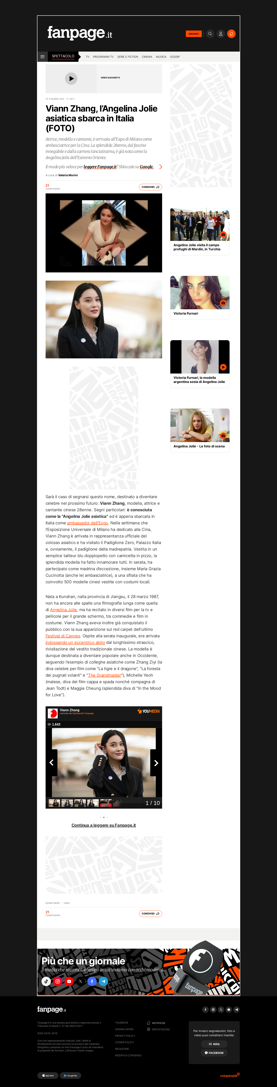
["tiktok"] (46, 981)
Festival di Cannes (63, 635)
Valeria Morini (68, 175)
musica (161, 56)
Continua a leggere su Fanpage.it (104, 825)
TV (87, 56)
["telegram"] (103, 981)
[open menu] (42, 57)
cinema (147, 56)
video (67, 903)
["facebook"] (92, 981)
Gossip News (52, 903)
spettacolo (63, 56)
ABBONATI (193, 34)
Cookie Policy (124, 1042)
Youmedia (121, 1022)
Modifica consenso (128, 1055)
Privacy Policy (125, 1035)
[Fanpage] (51, 1009)
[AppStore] (47, 1075)
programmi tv (103, 56)
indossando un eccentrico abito (75, 642)
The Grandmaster (104, 675)
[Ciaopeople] (230, 1076)
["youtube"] (69, 981)
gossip (175, 56)
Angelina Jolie (63, 609)
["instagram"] (57, 981)
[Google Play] (70, 1075)
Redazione (122, 1048)
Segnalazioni (124, 1029)
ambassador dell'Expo (87, 522)
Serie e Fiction (127, 56)
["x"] (80, 981)
